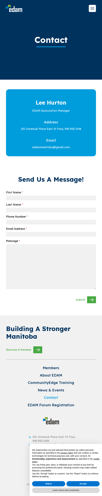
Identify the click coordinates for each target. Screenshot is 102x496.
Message (13, 241)
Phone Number (17, 217)
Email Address (16, 229)
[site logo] (14, 8)
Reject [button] (49, 483)
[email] (51, 147)
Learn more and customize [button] (65, 490)
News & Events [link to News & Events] (51, 390)
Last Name (14, 205)
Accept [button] (83, 483)
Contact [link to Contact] (51, 397)
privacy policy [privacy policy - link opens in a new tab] (67, 453)
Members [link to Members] (51, 368)
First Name (14, 192)
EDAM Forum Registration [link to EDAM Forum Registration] (51, 405)
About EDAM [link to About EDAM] (51, 375)
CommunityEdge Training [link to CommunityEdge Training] (51, 382)
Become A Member (24, 349)
